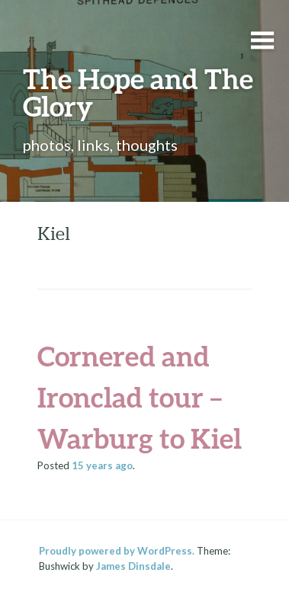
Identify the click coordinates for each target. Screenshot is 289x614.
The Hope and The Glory (138, 92)
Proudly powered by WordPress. (116, 551)
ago (102, 465)
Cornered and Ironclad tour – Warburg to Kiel (139, 397)
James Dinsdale (133, 566)
